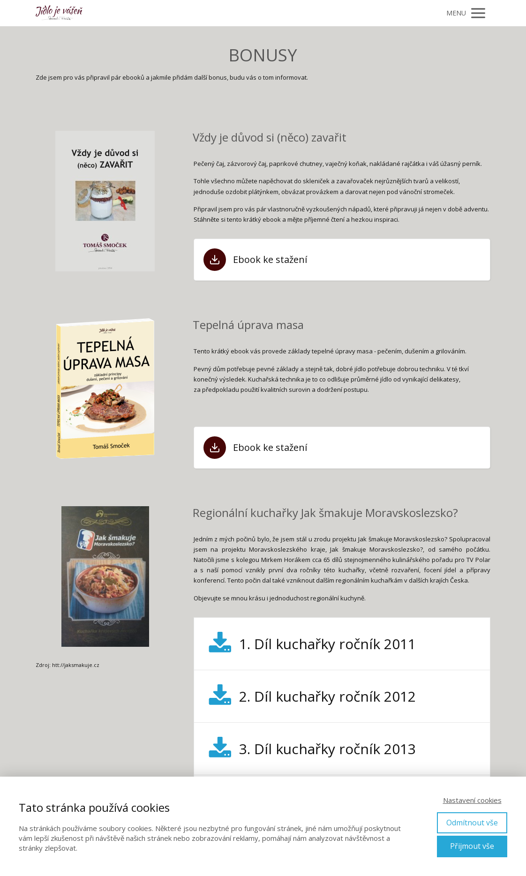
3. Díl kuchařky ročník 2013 (327, 749)
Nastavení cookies (472, 800)
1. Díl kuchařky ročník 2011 (327, 644)
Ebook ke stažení (270, 260)
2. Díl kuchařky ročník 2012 (327, 696)
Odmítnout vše (472, 822)
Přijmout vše (472, 846)
